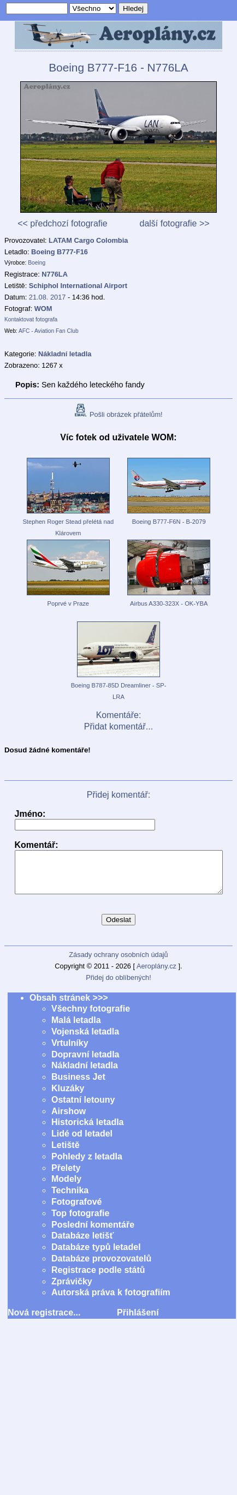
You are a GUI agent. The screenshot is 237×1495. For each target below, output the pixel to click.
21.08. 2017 (47, 297)
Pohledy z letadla (86, 1164)
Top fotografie (80, 1221)
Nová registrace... (44, 1320)
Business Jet (78, 1085)
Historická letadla (87, 1130)
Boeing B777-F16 (59, 252)
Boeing (36, 263)
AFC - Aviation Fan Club (49, 331)
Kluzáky (67, 1096)
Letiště (65, 1153)
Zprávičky (71, 1289)
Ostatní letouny (83, 1108)
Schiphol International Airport (78, 286)
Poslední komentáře (92, 1232)
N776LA (55, 274)
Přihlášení (137, 1320)
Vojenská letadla (85, 1039)
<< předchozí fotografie (62, 223)
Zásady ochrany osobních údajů (118, 963)
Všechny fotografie (90, 1016)
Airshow (68, 1119)
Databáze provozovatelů (101, 1266)
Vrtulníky (69, 1051)
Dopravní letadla (85, 1062)
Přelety (65, 1176)
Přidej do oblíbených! (118, 986)
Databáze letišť (82, 1243)
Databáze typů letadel (96, 1255)
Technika (69, 1198)
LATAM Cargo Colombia (88, 240)
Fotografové (76, 1210)
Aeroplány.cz (156, 974)
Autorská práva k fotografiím (110, 1300)
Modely (66, 1187)
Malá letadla (76, 1028)
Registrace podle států (98, 1278)
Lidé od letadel (81, 1141)
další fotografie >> (174, 223)
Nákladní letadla (84, 1073)
